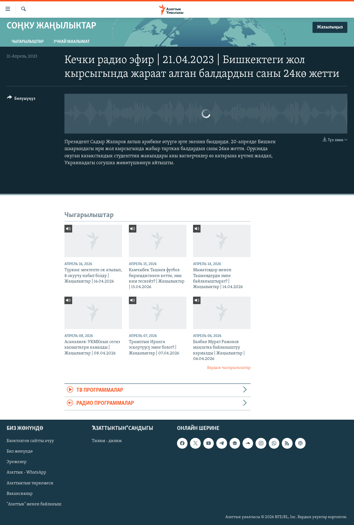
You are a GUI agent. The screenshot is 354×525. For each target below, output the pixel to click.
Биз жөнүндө (20, 451)
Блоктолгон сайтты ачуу (30, 441)
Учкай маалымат (72, 42)
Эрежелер (17, 462)
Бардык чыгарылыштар (229, 368)
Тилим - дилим (107, 441)
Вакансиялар (20, 493)
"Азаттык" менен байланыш (34, 504)
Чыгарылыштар (28, 42)
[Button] (21, 99)
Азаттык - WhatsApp (26, 472)
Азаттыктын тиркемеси (30, 483)
